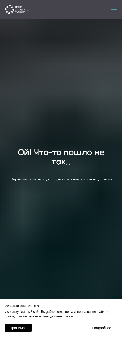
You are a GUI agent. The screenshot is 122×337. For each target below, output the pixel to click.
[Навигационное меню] (114, 9)
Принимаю (18, 328)
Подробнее (101, 328)
